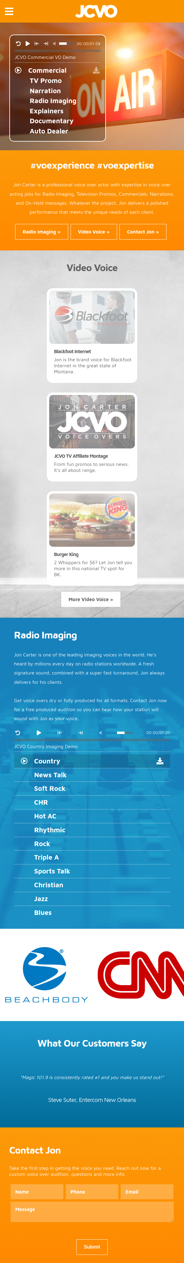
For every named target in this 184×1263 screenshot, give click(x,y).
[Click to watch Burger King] (92, 538)
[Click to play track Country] (92, 761)
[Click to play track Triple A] (92, 857)
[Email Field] (147, 1191)
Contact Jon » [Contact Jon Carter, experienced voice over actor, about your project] (143, 231)
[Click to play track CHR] (92, 802)
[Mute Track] (54, 43)
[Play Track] (27, 43)
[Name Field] (37, 1191)
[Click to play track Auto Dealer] (57, 131)
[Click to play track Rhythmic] (92, 830)
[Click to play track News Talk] (92, 775)
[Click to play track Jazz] (92, 899)
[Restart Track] (18, 43)
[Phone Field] (92, 1191)
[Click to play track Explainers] (57, 111)
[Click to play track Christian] (92, 885)
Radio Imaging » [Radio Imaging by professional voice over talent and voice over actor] (41, 231)
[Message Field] (92, 1212)
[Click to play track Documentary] (57, 121)
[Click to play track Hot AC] (92, 816)
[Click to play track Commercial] (57, 70)
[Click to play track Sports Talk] (92, 871)
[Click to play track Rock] (92, 844)
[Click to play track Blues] (92, 912)
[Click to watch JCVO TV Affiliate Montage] (92, 437)
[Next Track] (46, 43)
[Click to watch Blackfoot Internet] (92, 335)
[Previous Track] (36, 43)
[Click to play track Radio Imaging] (57, 101)
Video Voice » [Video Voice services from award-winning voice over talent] (94, 231)
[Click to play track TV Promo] (57, 80)
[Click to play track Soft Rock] (92, 789)
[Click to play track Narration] (57, 91)
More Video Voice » (90, 599)
